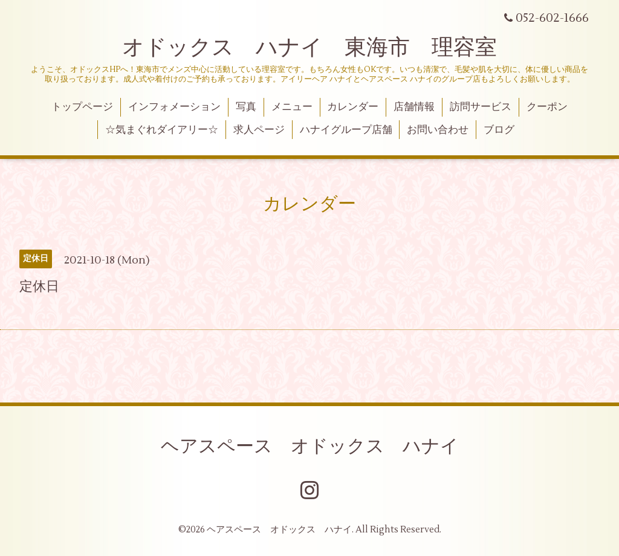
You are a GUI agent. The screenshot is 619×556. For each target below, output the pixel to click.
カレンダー (352, 107)
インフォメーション (174, 107)
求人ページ (259, 130)
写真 (246, 107)
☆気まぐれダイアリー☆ (161, 130)
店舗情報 (414, 107)
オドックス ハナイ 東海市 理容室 (309, 48)
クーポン (547, 107)
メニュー (292, 107)
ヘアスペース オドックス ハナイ (310, 446)
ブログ (499, 130)
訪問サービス (480, 107)
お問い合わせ (437, 130)
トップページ (82, 107)
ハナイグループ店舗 (346, 130)
